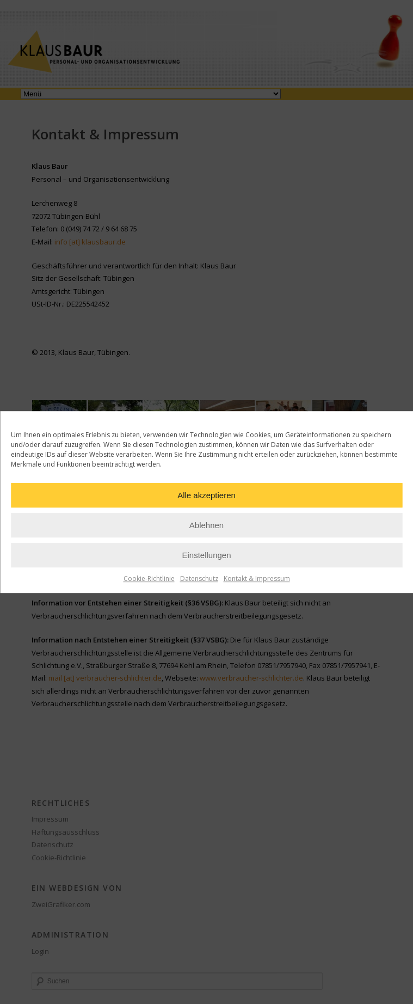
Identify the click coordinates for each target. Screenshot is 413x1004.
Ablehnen (206, 525)
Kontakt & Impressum (257, 578)
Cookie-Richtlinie (149, 578)
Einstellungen (206, 555)
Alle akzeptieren (206, 495)
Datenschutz (199, 578)
